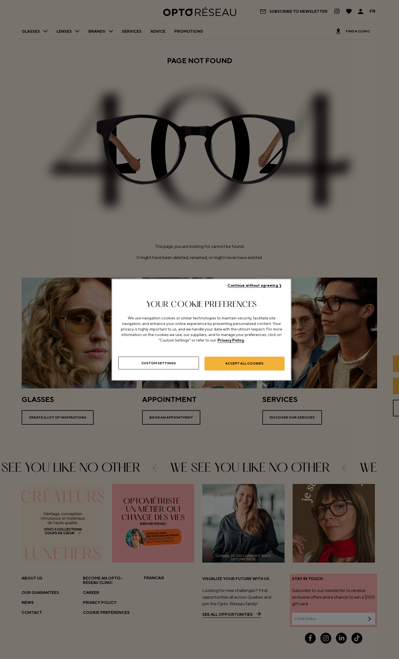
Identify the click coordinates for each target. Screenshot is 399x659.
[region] (201, 329)
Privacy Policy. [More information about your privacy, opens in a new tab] (231, 339)
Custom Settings (158, 363)
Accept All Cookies (244, 363)
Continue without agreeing (252, 285)
